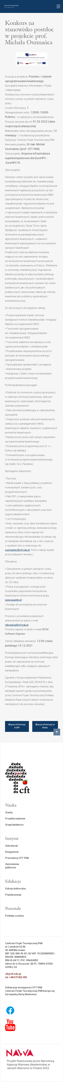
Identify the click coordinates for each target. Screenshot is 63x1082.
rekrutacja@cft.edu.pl (16, 624)
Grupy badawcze (14, 824)
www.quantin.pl (13, 600)
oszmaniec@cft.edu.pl (17, 550)
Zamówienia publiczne (12, 866)
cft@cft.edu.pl (13, 974)
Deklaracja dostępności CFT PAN (23, 987)
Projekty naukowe (15, 818)
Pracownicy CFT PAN (17, 858)
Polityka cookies (14, 915)
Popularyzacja (13, 894)
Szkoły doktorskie (15, 888)
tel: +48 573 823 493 (16, 977)
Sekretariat (11, 845)
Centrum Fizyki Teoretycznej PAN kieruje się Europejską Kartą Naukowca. (30, 993)
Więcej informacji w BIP (17, 726)
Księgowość (12, 852)
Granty (9, 812)
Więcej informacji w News (45, 726)
